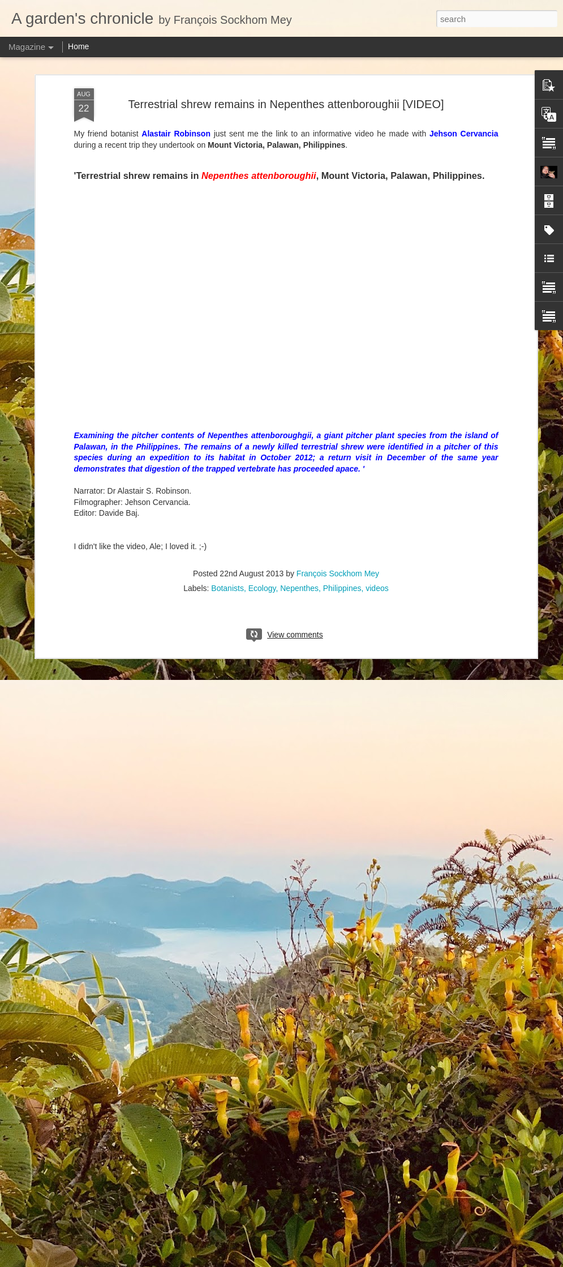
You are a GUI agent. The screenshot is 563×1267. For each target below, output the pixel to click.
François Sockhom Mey (337, 573)
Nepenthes (299, 588)
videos (377, 588)
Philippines (342, 588)
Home (78, 46)
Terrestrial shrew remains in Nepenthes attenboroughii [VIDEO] (286, 104)
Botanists (227, 588)
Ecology (262, 588)
